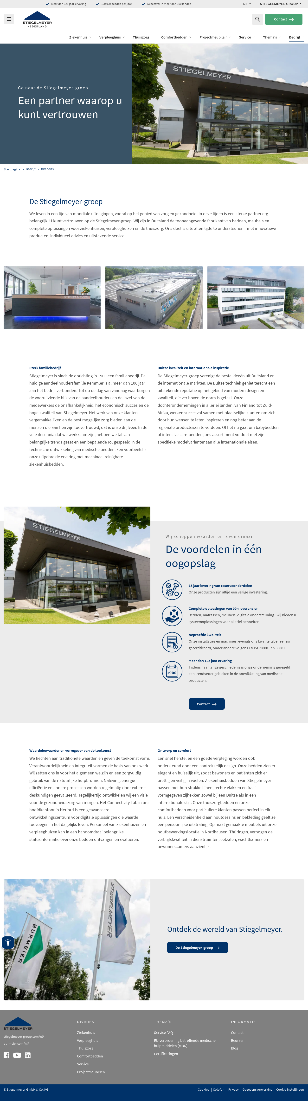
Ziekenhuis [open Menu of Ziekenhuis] (80, 37)
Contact (284, 19)
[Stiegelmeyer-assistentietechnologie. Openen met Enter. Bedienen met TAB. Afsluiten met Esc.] (7, 942)
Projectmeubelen (91, 1071)
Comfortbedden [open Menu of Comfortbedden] (176, 37)
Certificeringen (166, 1053)
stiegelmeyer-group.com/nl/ (24, 1036)
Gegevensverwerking (257, 1089)
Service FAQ (163, 1032)
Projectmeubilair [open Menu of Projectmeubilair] (215, 37)
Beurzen (237, 1040)
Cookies (204, 1089)
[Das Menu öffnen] (9, 19)
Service (83, 1064)
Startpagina (12, 169)
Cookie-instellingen (290, 1089)
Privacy (233, 1089)
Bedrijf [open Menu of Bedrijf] (296, 37)
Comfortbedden (90, 1056)
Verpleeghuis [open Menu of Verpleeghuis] (112, 37)
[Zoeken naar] (257, 19)
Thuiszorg (85, 1048)
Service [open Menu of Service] (247, 37)
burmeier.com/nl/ (16, 1043)
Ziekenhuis (86, 1032)
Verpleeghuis (87, 1040)
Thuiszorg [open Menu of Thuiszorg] (143, 37)
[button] (247, 3)
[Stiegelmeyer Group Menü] (280, 3)
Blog (234, 1048)
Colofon (219, 1089)
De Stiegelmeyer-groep (197, 947)
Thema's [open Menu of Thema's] (272, 37)
